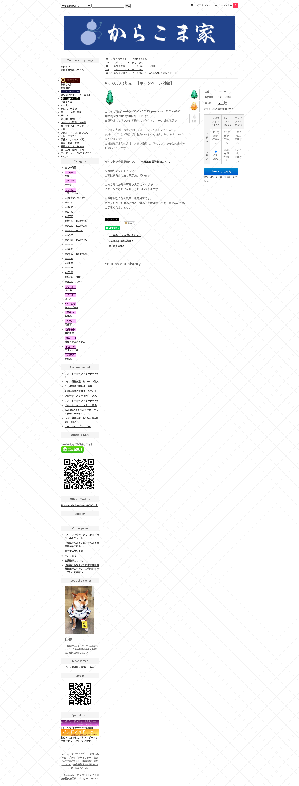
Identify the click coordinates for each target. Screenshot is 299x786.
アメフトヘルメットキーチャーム (82, 400)
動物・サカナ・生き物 (72, 146)
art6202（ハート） (75, 281)
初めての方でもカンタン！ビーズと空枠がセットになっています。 (80, 736)
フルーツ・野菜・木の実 (73, 122)
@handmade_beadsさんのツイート (79, 505)
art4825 (69, 258)
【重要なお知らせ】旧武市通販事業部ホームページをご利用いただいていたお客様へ (82, 569)
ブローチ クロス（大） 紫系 (81, 405)
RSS (77, 767)
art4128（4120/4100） (77, 221)
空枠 (67, 176)
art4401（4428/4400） (77, 239)
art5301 (69, 272)
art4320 (69, 235)
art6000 (152, 66)
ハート (64, 105)
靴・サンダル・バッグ (72, 125)
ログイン (65, 66)
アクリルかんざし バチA (78, 426)
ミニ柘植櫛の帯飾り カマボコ (81, 391)
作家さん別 (66, 84)
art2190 (69, 211)
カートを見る (228, 5)
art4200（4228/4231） (77, 225)
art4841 (69, 263)
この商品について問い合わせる (125, 235)
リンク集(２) (71, 555)
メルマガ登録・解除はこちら (79, 667)
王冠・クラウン (69, 136)
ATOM (84, 767)
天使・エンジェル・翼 (72, 139)
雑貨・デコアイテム (75, 341)
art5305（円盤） (73, 277)
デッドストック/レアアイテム (76, 153)
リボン (64, 115)
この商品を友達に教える (121, 240)
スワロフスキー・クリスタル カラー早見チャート (82, 536)
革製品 (68, 316)
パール (68, 290)
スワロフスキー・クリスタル (128, 62)
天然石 (68, 324)
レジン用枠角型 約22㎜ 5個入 (81, 381)
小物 (63, 129)
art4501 (69, 244)
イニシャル (66, 101)
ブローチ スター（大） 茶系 (81, 395)
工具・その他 (71, 350)
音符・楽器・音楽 (70, 143)
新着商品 (65, 88)
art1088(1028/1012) (75, 198)
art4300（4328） (74, 230)
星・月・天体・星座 (71, 112)
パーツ (68, 184)
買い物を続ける (117, 246)
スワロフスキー (121, 59)
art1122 (69, 202)
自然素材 (69, 333)
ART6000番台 (140, 59)
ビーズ (68, 298)
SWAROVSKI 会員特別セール (162, 72)
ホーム (65, 754)
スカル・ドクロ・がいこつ (74, 132)
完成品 (68, 358)
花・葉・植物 (68, 119)
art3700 (69, 216)
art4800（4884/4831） (77, 253)
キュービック (71, 307)
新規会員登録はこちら (156, 161)
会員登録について (74, 560)
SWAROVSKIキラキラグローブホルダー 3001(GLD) (81, 411)
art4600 (69, 249)
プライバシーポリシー (79, 757)
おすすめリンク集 (74, 551)
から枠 (64, 156)
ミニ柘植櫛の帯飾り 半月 (78, 386)
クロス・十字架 (69, 108)
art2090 (69, 207)
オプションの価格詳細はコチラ (220, 108)
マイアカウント (203, 5)
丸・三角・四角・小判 (72, 149)
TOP (107, 59)
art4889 (70, 267)
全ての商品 (70, 167)
